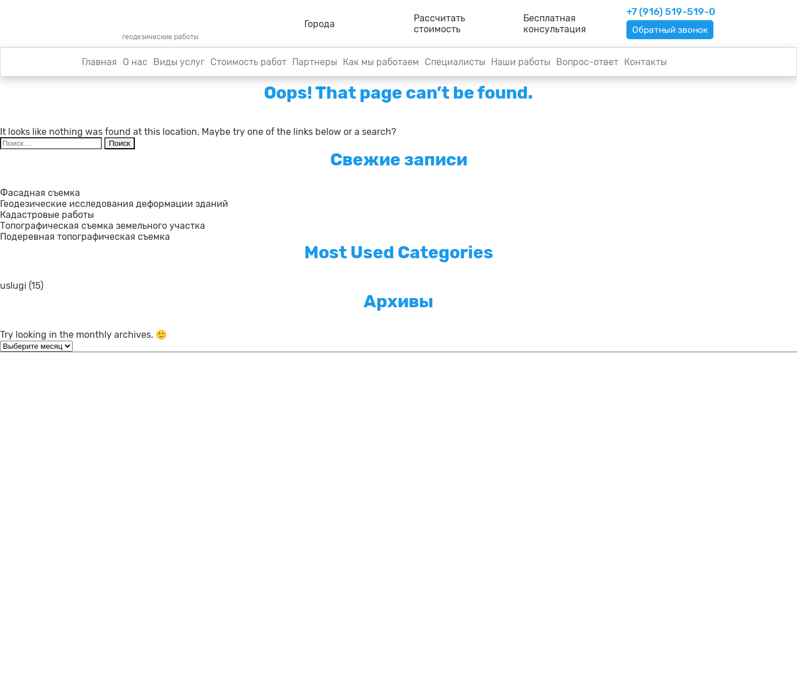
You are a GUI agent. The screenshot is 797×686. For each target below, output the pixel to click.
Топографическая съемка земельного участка (102, 225)
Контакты (645, 61)
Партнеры (314, 61)
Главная (99, 61)
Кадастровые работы (47, 214)
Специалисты (455, 61)
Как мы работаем (381, 61)
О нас (135, 61)
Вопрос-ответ (587, 61)
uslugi (13, 285)
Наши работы (520, 61)
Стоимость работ (248, 61)
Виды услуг (179, 61)
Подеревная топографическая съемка (85, 236)
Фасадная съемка (40, 192)
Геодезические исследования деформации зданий (114, 203)
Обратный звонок (671, 29)
